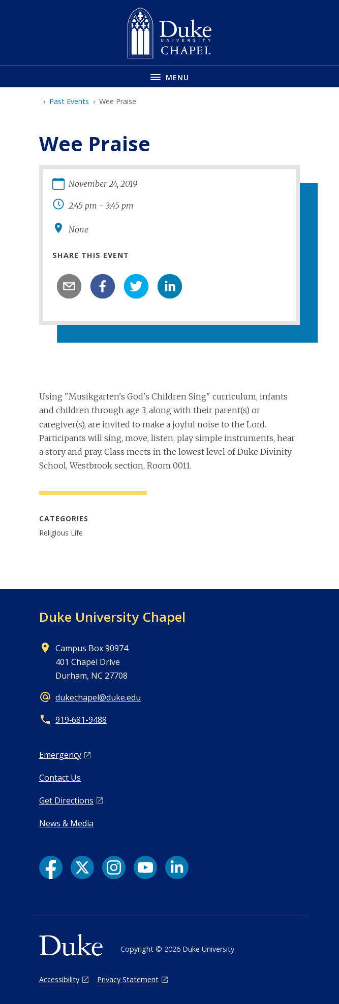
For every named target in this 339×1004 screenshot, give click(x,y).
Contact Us (60, 777)
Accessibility (59, 979)
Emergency (60, 754)
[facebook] (102, 286)
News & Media (66, 823)
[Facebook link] (51, 867)
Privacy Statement (128, 979)
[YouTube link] (145, 867)
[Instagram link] (114, 867)
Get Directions (66, 800)
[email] (69, 286)
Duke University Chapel (112, 617)
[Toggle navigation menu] (169, 76)
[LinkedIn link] (177, 867)
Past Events (69, 101)
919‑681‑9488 (81, 719)
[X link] (82, 867)
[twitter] (136, 286)
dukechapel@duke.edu (98, 697)
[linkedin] (169, 286)
